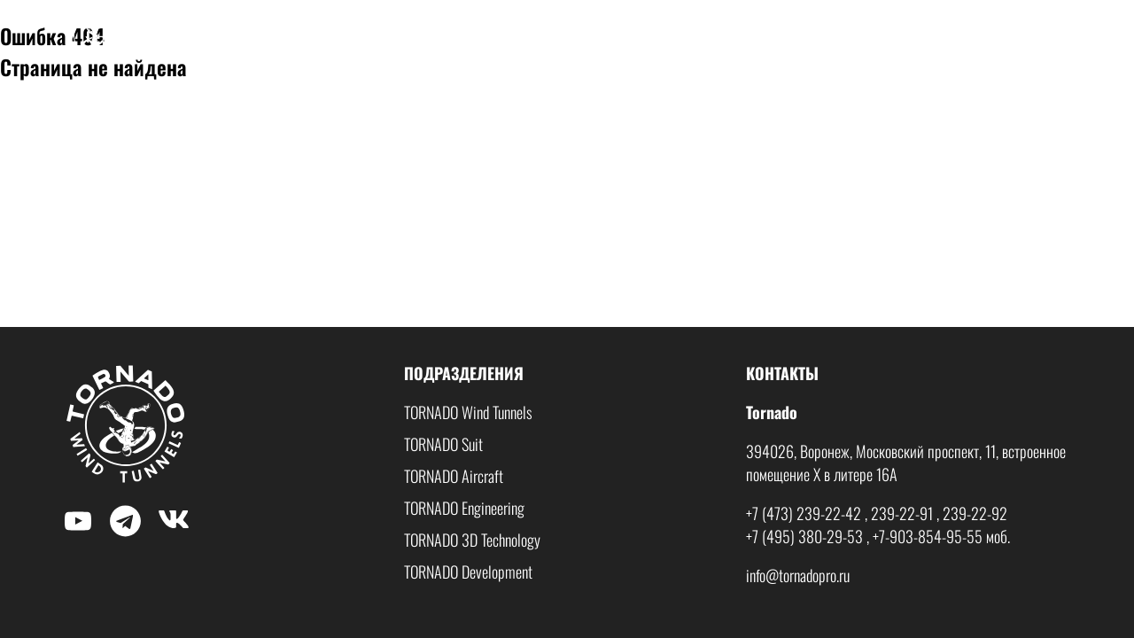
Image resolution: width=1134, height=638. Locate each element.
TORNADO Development (468, 571)
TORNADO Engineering (464, 507)
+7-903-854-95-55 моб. (941, 536)
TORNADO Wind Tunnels (468, 412)
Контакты (1043, 35)
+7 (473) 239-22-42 (803, 513)
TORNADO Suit (443, 443)
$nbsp (78, 15)
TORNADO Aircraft (453, 475)
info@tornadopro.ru (798, 575)
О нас (672, 35)
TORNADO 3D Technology (472, 539)
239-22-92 (975, 513)
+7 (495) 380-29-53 (804, 536)
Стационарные (765, 35)
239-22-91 (902, 513)
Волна (963, 35)
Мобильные (877, 35)
